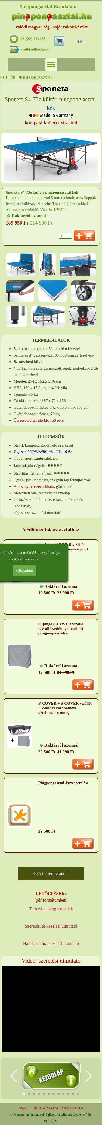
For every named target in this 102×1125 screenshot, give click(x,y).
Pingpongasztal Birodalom (48, 6)
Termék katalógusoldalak (51, 908)
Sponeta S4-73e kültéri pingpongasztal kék (42, 192)
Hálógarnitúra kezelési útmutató (51, 943)
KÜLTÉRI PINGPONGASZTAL (26, 77)
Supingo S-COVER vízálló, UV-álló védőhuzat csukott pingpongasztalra (61, 628)
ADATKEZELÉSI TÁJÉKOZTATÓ (58, 1108)
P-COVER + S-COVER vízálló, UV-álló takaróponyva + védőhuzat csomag (65, 708)
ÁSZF (23, 1108)
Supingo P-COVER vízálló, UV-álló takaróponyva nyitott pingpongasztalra (63, 549)
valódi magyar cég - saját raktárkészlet (52, 27)
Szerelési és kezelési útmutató (51, 926)
